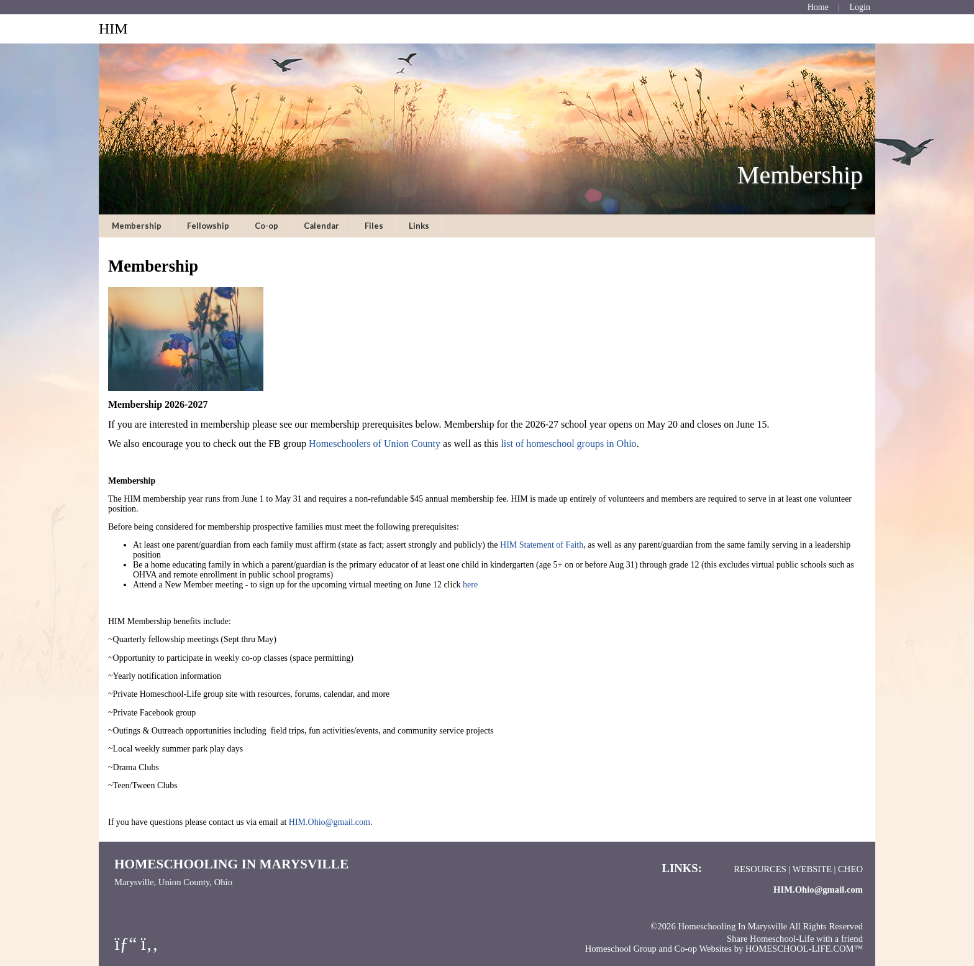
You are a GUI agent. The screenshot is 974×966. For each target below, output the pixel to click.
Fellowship (208, 226)
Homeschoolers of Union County (374, 443)
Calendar (321, 226)
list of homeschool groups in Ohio (568, 443)
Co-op (266, 226)
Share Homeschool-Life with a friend (795, 939)
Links (419, 226)
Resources (760, 869)
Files (374, 226)
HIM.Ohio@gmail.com (329, 822)
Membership (137, 226)
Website (812, 869)
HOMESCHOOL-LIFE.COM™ (804, 949)
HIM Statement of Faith (541, 545)
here (471, 584)
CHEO (850, 869)
